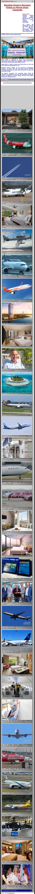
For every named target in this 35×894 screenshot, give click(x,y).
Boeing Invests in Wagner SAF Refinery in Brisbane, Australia (17, 593)
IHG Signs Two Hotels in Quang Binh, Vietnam (17, 313)
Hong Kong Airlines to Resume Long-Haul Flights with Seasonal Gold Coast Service (17, 290)
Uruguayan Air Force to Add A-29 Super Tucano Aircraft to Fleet (17, 241)
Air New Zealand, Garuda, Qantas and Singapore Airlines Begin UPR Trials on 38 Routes (17, 735)
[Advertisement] (11, 21)
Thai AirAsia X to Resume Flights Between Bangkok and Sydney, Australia (17, 498)
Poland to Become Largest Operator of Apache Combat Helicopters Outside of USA (17, 827)
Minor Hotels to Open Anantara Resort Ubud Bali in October (17, 216)
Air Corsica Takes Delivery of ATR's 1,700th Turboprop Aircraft (17, 192)
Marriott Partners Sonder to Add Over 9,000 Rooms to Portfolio (17, 522)
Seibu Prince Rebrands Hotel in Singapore (17, 665)
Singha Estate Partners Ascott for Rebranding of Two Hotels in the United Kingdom (17, 851)
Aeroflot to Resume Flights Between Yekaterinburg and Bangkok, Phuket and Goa (17, 617)
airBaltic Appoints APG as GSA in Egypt (17, 687)
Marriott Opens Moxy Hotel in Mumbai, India (17, 336)
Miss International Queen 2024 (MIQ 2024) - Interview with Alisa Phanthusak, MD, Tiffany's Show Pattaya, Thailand (17, 876)
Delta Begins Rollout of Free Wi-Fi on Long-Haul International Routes (17, 473)
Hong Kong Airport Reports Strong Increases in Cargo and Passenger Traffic (17, 449)
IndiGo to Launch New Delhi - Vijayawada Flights (17, 426)
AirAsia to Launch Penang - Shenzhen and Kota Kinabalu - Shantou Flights (17, 144)
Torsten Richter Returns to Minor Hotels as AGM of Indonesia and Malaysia (17, 359)
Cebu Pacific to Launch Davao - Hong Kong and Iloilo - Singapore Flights (17, 805)
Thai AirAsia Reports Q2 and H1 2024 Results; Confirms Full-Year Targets (17, 759)
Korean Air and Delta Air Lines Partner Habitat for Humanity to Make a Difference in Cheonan (17, 711)
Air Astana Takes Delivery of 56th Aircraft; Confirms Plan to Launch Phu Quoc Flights (17, 641)
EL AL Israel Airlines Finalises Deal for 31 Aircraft (17, 783)
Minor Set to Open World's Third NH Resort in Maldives (17, 383)
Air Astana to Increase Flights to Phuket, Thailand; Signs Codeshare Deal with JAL (17, 266)
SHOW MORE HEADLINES (10, 890)
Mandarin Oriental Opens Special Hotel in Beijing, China (17, 120)
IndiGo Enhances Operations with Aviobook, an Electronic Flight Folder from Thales (17, 569)
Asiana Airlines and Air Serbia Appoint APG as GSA (17, 405)
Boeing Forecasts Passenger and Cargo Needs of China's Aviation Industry (17, 168)
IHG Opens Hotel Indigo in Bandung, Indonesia (17, 546)
